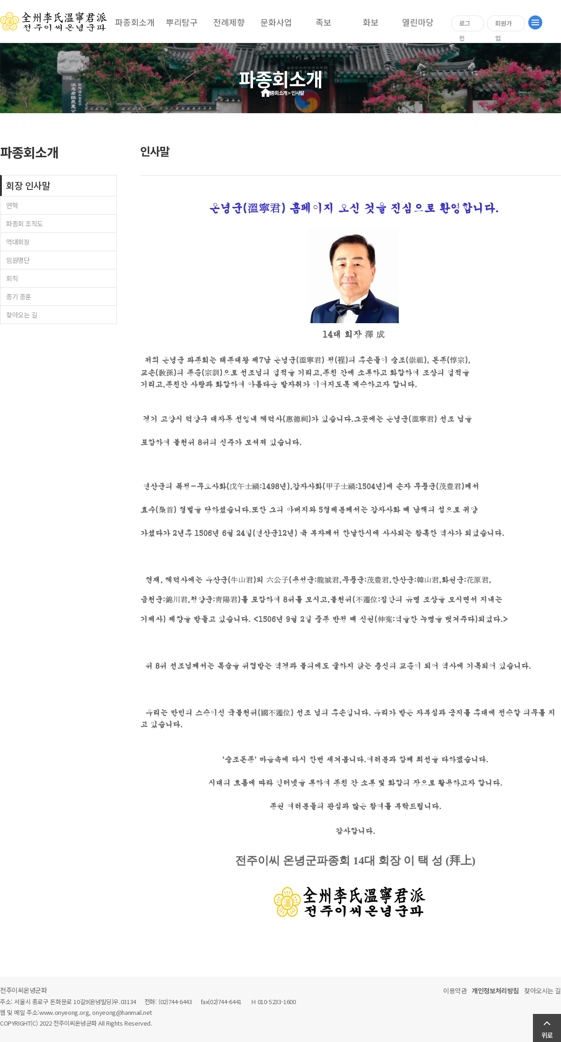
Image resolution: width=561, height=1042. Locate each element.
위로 (547, 1035)
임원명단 (17, 260)
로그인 (464, 25)
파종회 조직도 (24, 223)
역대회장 (17, 241)
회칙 (12, 278)
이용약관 (455, 990)
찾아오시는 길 (542, 990)
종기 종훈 (18, 296)
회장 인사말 (28, 185)
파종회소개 (135, 22)
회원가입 (503, 25)
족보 (323, 22)
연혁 (12, 205)
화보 (371, 22)
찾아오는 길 (21, 314)
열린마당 (418, 22)
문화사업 (276, 22)
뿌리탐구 (182, 22)
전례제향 (229, 22)
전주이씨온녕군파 (23, 990)
